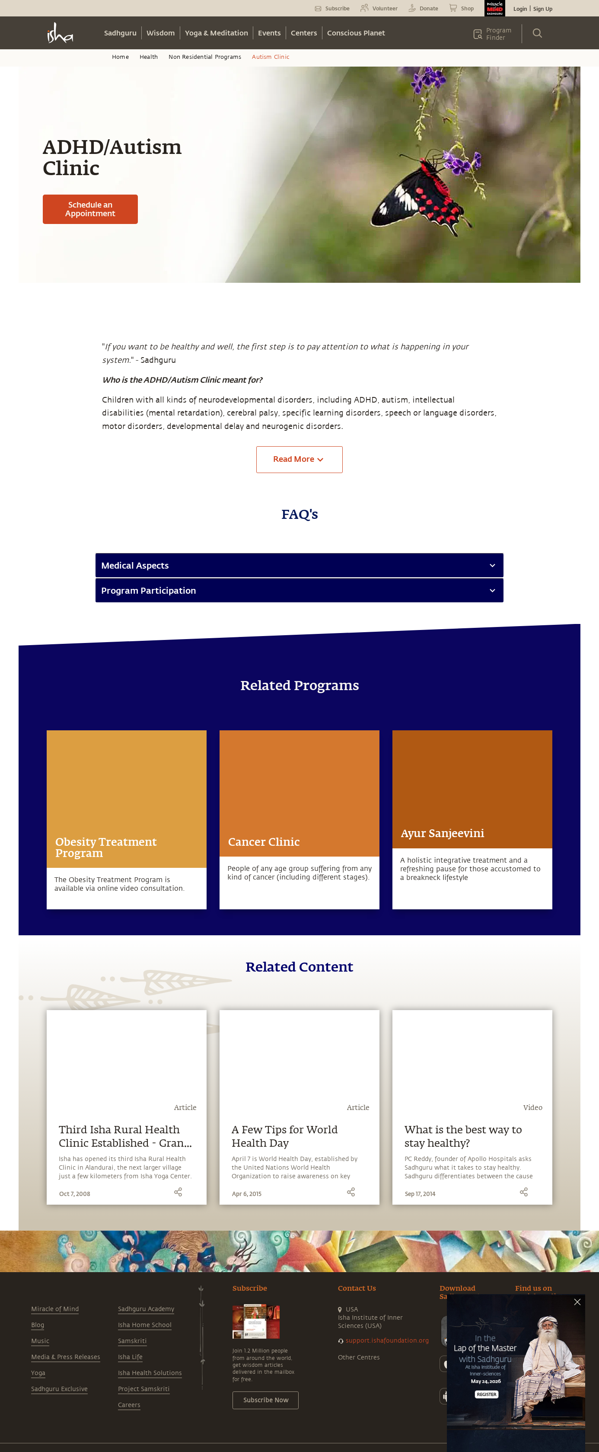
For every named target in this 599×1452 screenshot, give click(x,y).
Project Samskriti (144, 1389)
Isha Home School (145, 1325)
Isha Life (130, 1357)
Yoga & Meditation (216, 32)
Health (149, 57)
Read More (299, 459)
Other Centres (359, 1357)
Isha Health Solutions (150, 1373)
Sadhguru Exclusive (59, 1389)
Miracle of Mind (55, 1309)
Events (269, 32)
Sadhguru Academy (146, 1309)
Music (40, 1341)
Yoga (38, 1373)
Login (520, 8)
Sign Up (542, 8)
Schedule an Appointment (90, 208)
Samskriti (132, 1341)
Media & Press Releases (65, 1357)
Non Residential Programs (205, 57)
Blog (37, 1325)
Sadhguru (120, 32)
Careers (129, 1405)
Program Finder (499, 34)
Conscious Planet (356, 32)
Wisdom (161, 32)
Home (120, 57)
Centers (304, 32)
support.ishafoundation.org (387, 1340)
